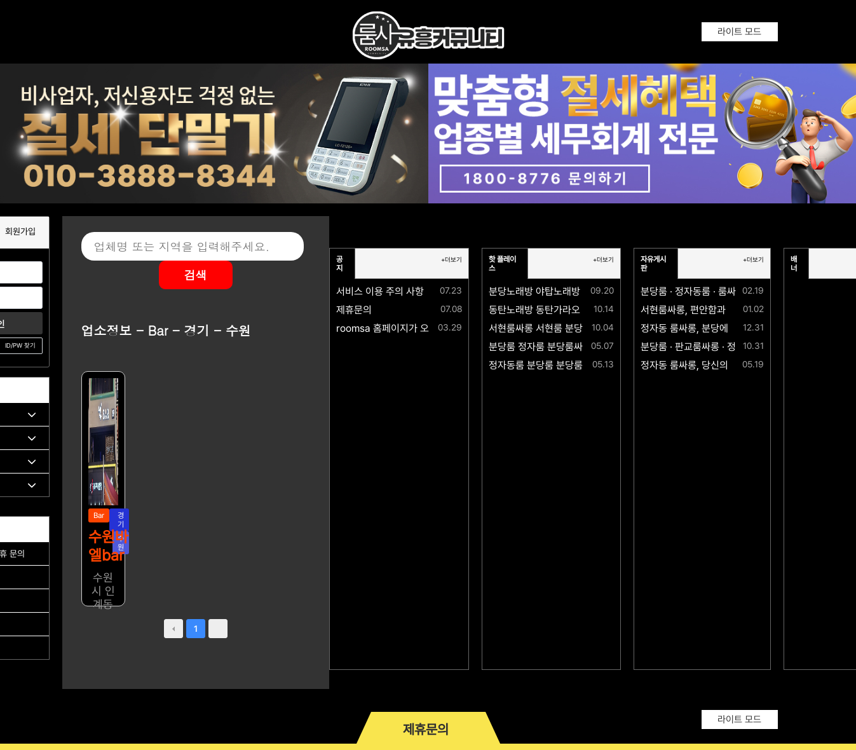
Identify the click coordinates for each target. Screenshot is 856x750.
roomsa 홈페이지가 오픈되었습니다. (410, 328)
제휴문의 (354, 310)
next (218, 628)
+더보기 (451, 259)
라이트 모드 (739, 32)
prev (173, 628)
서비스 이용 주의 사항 (380, 291)
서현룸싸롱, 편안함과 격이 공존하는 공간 (723, 310)
